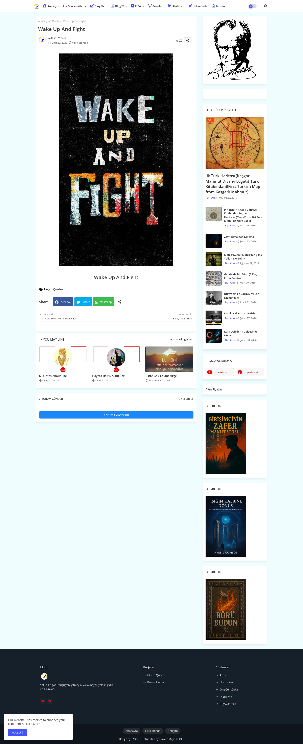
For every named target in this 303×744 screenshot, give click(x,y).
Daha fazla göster (181, 339)
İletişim (218, 6)
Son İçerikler (73, 6)
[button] (266, 6)
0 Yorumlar (186, 399)
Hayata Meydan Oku (171, 739)
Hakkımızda (198, 6)
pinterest (252, 372)
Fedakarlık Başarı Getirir (239, 313)
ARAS (136, 739)
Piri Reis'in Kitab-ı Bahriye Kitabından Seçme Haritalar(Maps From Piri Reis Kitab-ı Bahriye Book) (243, 215)
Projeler (155, 6)
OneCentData (229, 689)
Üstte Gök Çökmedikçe (161, 376)
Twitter (85, 302)
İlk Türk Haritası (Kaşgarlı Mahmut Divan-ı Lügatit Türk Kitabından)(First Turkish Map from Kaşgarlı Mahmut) (233, 184)
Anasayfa (51, 6)
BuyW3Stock (228, 704)
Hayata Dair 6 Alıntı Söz (108, 376)
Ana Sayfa (44, 21)
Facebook (65, 302)
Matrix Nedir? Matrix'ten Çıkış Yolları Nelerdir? (243, 256)
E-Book (137, 6)
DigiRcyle (226, 697)
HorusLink (226, 682)
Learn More (32, 724)
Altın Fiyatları (214, 389)
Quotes (56, 21)
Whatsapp (105, 302)
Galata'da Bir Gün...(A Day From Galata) (240, 276)
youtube (222, 372)
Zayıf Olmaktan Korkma (239, 237)
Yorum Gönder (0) (116, 415)
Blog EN (97, 6)
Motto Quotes (156, 675)
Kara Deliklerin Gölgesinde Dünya (240, 333)
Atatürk (174, 6)
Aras (223, 675)
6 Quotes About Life (53, 376)
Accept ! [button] (17, 732)
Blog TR (117, 6)
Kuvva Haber (155, 682)
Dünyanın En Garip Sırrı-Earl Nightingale (242, 295)
